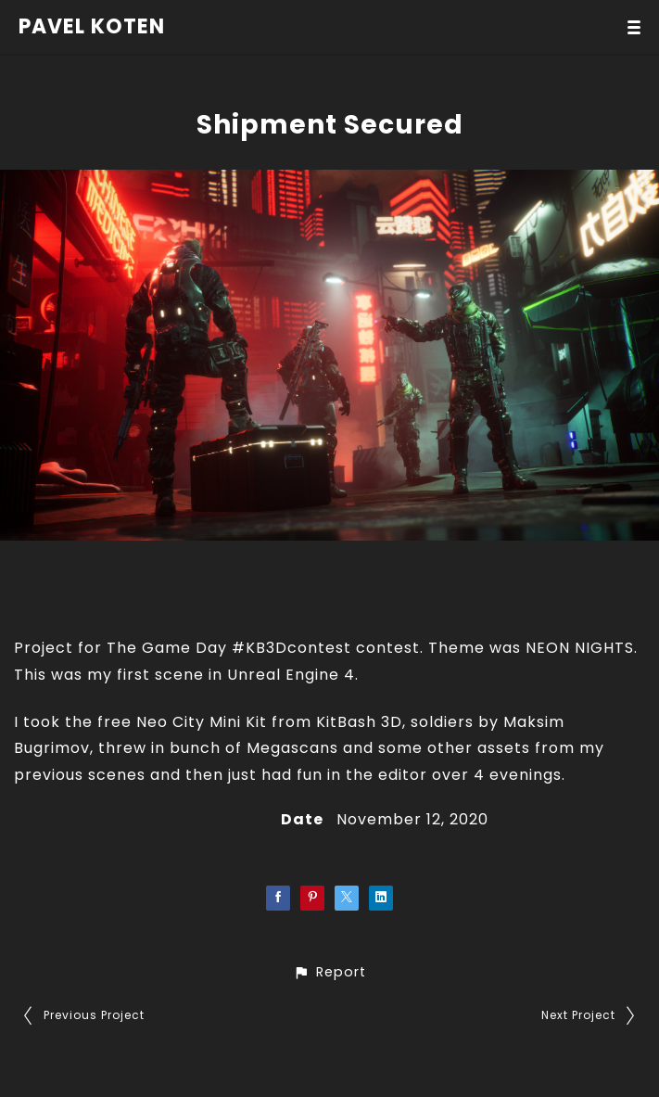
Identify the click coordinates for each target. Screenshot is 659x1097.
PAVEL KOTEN (92, 27)
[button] (329, 972)
